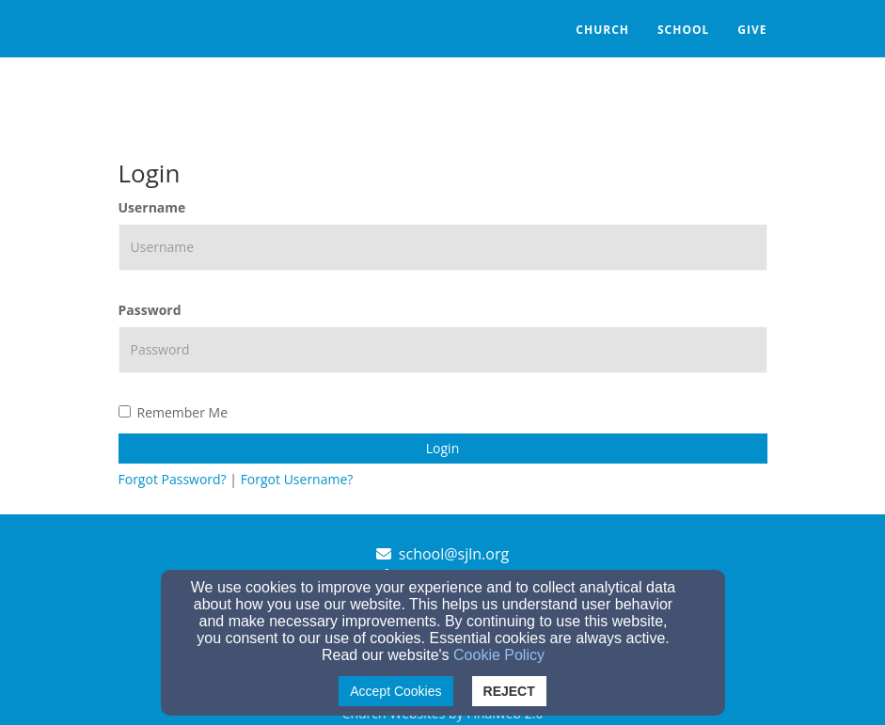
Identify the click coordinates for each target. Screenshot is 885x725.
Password (150, 310)
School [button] (683, 30)
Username (152, 207)
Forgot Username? (297, 479)
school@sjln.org (454, 554)
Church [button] (602, 30)
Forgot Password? (173, 479)
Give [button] (751, 30)
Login (442, 448)
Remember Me (174, 412)
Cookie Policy (499, 655)
